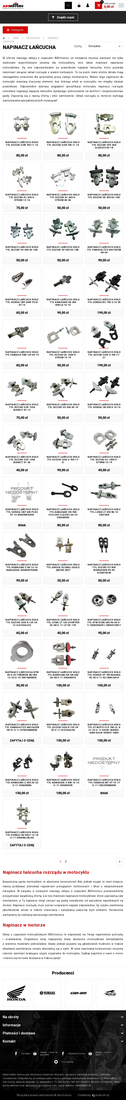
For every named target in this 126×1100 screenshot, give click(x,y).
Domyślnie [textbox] (94, 46)
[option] (16, 992)
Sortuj (78, 46)
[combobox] (104, 46)
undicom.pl (100, 1095)
